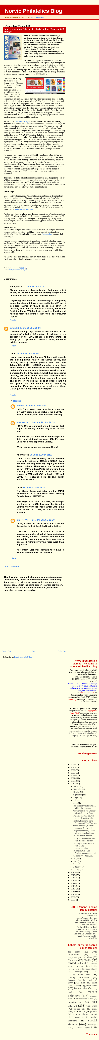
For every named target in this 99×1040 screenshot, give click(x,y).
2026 (73, 764)
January (76, 870)
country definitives (78, 977)
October (76, 792)
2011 (73, 891)
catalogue (24, 270)
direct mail (87, 980)
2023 (73, 773)
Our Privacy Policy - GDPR (86, 931)
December (77, 786)
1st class (74, 951)
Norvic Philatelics (37, 17)
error (70, 982)
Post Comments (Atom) (23, 657)
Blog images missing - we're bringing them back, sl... (84, 832)
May (75, 858)
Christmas (73, 960)
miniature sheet (75, 1002)
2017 (73, 875)
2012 (73, 889)
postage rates (79, 1009)
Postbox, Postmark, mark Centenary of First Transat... (85, 822)
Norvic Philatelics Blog (33, 11)
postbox (82, 1011)
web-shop (72, 699)
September (77, 795)
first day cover (89, 982)
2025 (73, 767)
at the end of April (22, 121)
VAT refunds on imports (82, 836)
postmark (93, 1012)
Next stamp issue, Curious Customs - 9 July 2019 (83, 827)
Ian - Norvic (22, 422)
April (75, 861)
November (77, 789)
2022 (73, 775)
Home (34, 651)
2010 (73, 894)
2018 (73, 872)
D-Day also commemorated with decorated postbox (84, 839)
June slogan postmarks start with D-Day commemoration (83, 845)
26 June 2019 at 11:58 (34, 487)
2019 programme (14, 270)
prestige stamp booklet (85, 1014)
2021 (73, 778)
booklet (94, 966)
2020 (73, 781)
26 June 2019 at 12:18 (43, 520)
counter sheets (83, 974)
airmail (80, 966)
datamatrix (72, 980)
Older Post (62, 651)
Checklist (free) (85, 934)
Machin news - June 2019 (83, 856)
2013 (73, 886)
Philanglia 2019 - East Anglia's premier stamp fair (84, 852)
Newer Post (6, 651)
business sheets (89, 969)
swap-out (79, 1027)
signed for (79, 1017)
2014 (73, 883)
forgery (77, 986)
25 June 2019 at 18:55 (27, 353)
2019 (73, 784)
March (76, 864)
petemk (14, 328)
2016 (73, 878)
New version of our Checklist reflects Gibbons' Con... (84, 812)
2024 (73, 770)
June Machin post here (24, 209)
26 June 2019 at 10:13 (43, 422)
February (77, 867)
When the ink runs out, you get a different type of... (83, 817)
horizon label (80, 988)
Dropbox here (47, 234)
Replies (17, 401)
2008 (73, 900)
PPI (69, 963)
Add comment (12, 566)
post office (91, 1006)
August (76, 797)
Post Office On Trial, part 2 (86, 929)
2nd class (87, 957)
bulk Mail (75, 969)
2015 (73, 880)
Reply (13, 320)
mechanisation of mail (84, 999)
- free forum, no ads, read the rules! (86, 923)
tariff (89, 1027)
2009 (73, 897)
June (75, 803)
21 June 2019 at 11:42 (34, 286)
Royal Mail (80, 963)
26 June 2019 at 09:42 (36, 405)
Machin (87, 960)
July (75, 800)
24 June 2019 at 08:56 (29, 328)
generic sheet (90, 985)
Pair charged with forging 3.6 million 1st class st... (84, 807)
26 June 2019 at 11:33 (41, 455)
